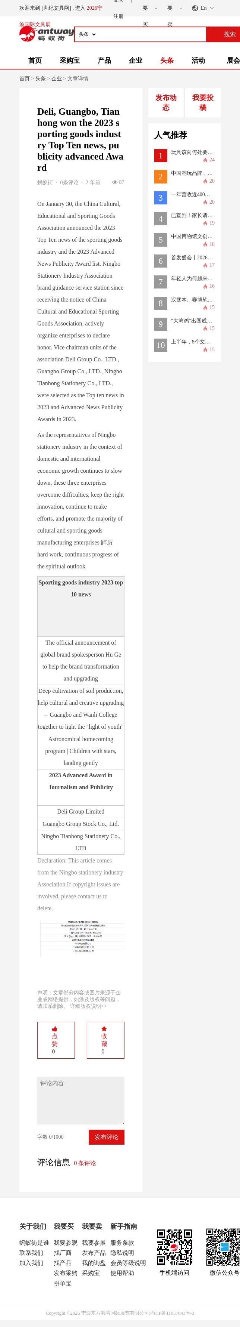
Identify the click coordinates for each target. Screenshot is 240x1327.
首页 (35, 60)
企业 (135, 60)
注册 (118, 16)
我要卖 (92, 1226)
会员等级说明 (128, 1263)
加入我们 (31, 1263)
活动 (198, 60)
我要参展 (94, 1243)
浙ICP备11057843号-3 (172, 1313)
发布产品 (94, 1253)
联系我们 (31, 1253)
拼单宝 (63, 1283)
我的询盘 (94, 1263)
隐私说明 (122, 1253)
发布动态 (166, 102)
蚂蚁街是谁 (34, 1243)
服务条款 (122, 1243)
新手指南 (123, 1226)
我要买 (64, 1226)
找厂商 (63, 1253)
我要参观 (66, 1243)
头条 (167, 60)
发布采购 (66, 1273)
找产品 (63, 1263)
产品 (104, 60)
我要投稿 (203, 102)
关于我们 (32, 1226)
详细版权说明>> (88, 1006)
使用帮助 (122, 1273)
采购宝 (70, 60)
